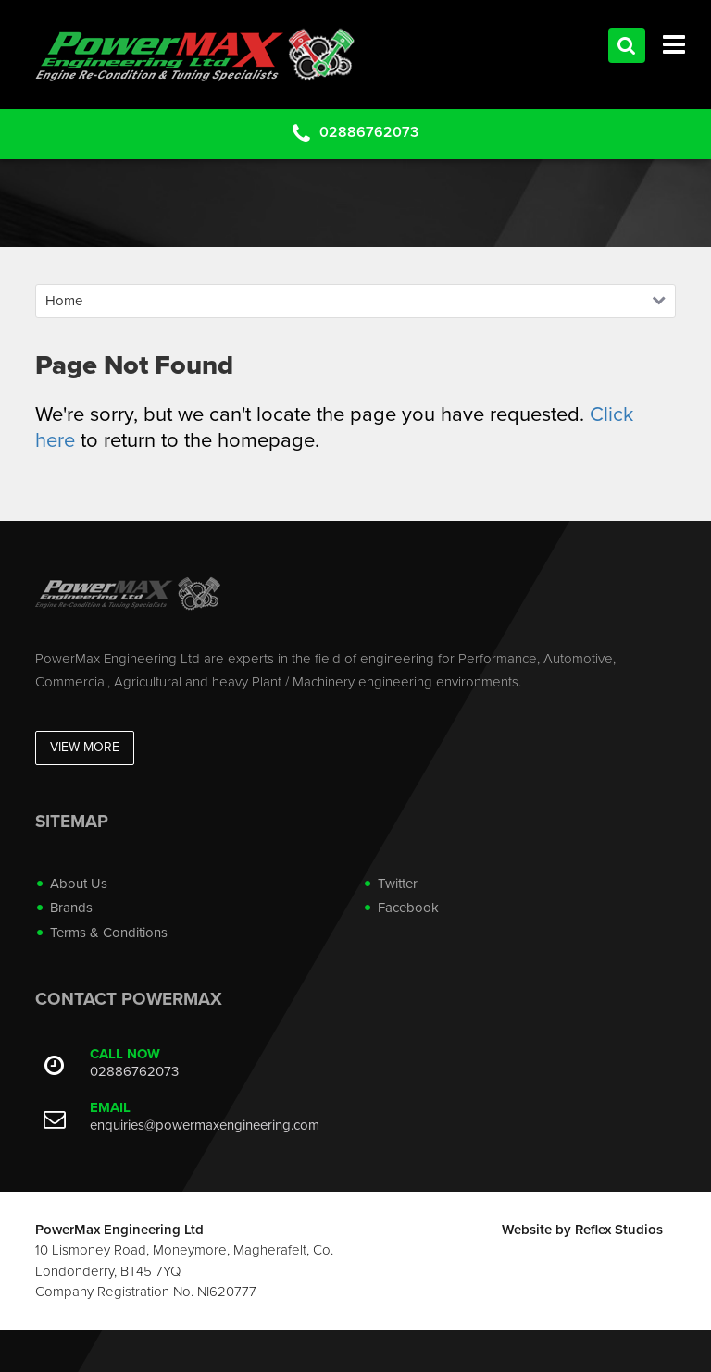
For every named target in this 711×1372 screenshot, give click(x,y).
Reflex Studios (619, 1229)
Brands (71, 907)
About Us (78, 883)
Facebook (408, 907)
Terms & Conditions (109, 932)
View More (84, 747)
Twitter (398, 883)
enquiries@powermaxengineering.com (204, 1125)
